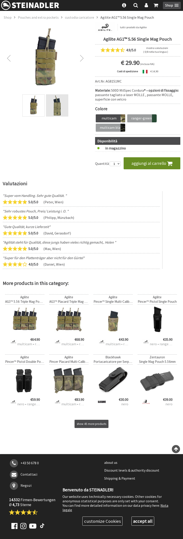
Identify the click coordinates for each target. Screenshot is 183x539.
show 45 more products (91, 424)
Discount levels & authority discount (131, 470)
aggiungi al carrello (152, 163)
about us (110, 462)
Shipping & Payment (119, 478)
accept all (142, 521)
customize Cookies (102, 521)
